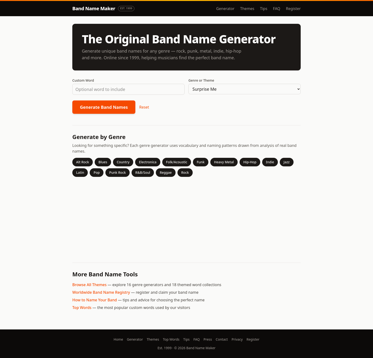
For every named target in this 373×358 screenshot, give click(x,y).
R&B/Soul (142, 172)
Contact (222, 339)
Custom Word (83, 80)
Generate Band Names (104, 107)
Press (208, 339)
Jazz (287, 162)
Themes (247, 8)
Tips (263, 8)
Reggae (166, 172)
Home (118, 339)
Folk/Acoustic (176, 162)
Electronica (148, 162)
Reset (144, 107)
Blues (102, 162)
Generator (225, 8)
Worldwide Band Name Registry (101, 292)
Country (123, 162)
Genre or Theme (201, 80)
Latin (80, 172)
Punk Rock (117, 172)
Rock (185, 172)
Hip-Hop (249, 162)
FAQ (276, 8)
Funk (201, 162)
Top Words (81, 307)
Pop (96, 172)
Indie (270, 162)
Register (293, 8)
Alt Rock (82, 162)
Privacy (237, 339)
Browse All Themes (89, 284)
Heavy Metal (224, 162)
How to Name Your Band (94, 300)
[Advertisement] (186, 217)
